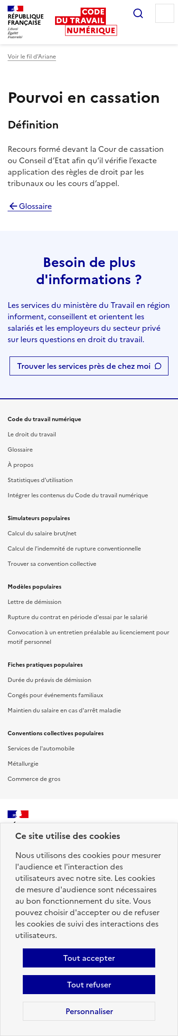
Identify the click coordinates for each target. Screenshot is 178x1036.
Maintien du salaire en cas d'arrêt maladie (64, 710)
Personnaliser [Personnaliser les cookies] (89, 1011)
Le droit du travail (32, 434)
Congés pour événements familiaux (55, 695)
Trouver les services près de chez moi (83, 366)
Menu (164, 13)
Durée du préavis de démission (49, 680)
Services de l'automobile (41, 748)
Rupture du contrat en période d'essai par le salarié (78, 617)
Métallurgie (23, 764)
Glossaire (30, 206)
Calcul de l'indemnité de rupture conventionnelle (74, 548)
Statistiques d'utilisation (40, 480)
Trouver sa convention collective (52, 564)
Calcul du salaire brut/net (42, 533)
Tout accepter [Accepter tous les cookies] (89, 958)
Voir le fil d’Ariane (32, 56)
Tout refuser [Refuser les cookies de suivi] (89, 984)
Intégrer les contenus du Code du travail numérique (78, 495)
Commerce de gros (34, 779)
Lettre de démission (34, 602)
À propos (20, 465)
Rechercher (138, 13)
